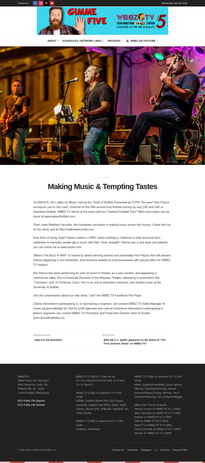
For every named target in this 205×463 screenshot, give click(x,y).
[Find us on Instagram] (40, 3)
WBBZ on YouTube (141, 40)
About (51, 40)
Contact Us (23, 3)
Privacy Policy (180, 451)
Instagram (146, 451)
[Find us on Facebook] (35, 3)
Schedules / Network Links (81, 40)
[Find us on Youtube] (52, 3)
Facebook (132, 451)
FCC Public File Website (31, 406)
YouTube (164, 451)
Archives (113, 40)
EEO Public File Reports (31, 402)
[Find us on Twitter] (46, 3)
